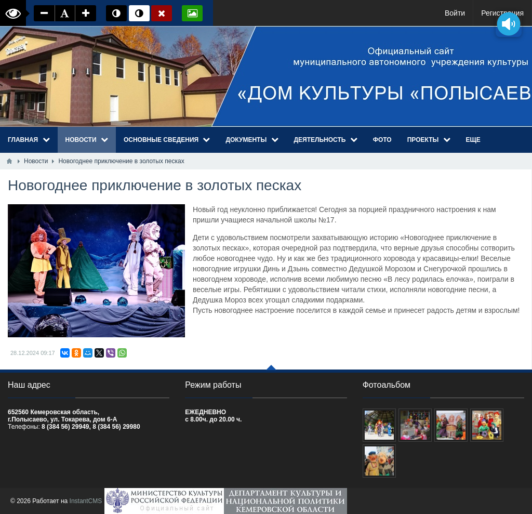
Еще (473, 139)
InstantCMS (86, 501)
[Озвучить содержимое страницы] (509, 23)
